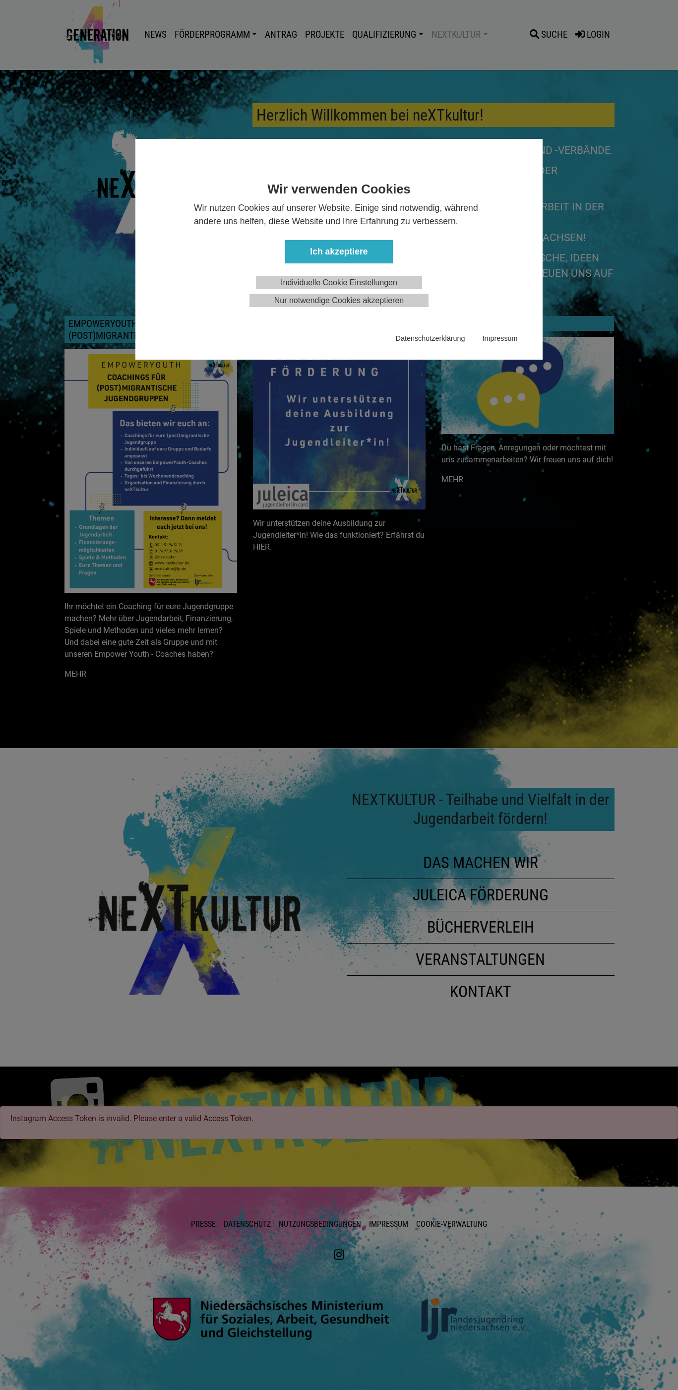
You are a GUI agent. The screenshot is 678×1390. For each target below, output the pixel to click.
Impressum (499, 338)
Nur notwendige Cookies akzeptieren (339, 300)
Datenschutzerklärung (430, 338)
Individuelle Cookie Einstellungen (339, 282)
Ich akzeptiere (339, 251)
